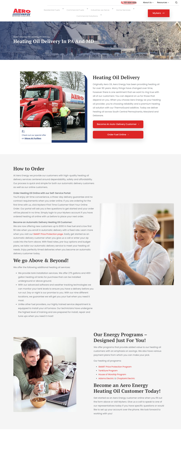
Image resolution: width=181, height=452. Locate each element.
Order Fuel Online (118, 130)
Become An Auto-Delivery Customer (118, 120)
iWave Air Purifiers (33, 134)
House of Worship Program (112, 370)
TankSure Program (108, 366)
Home (15, 32)
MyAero (158, 11)
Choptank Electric (126, 374)
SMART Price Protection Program (115, 362)
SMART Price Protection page (48, 230)
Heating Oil (25, 32)
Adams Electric (106, 374)
